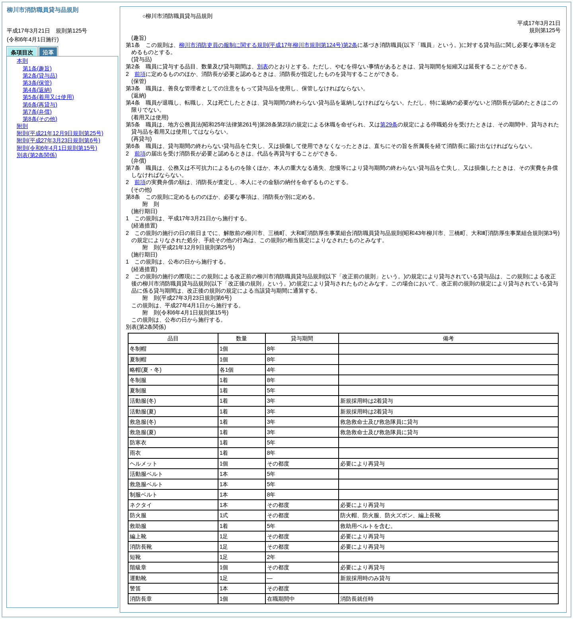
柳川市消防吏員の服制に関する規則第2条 (268, 45)
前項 (140, 74)
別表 (262, 66)
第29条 (389, 124)
